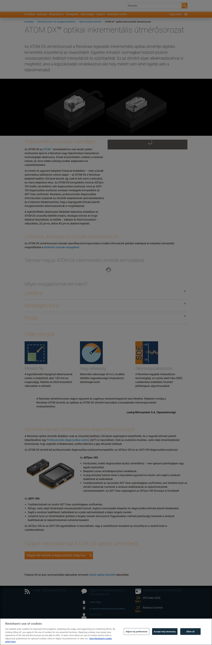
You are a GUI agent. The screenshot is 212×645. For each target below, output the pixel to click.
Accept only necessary (165, 631)
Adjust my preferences (136, 631)
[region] (106, 631)
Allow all (190, 631)
